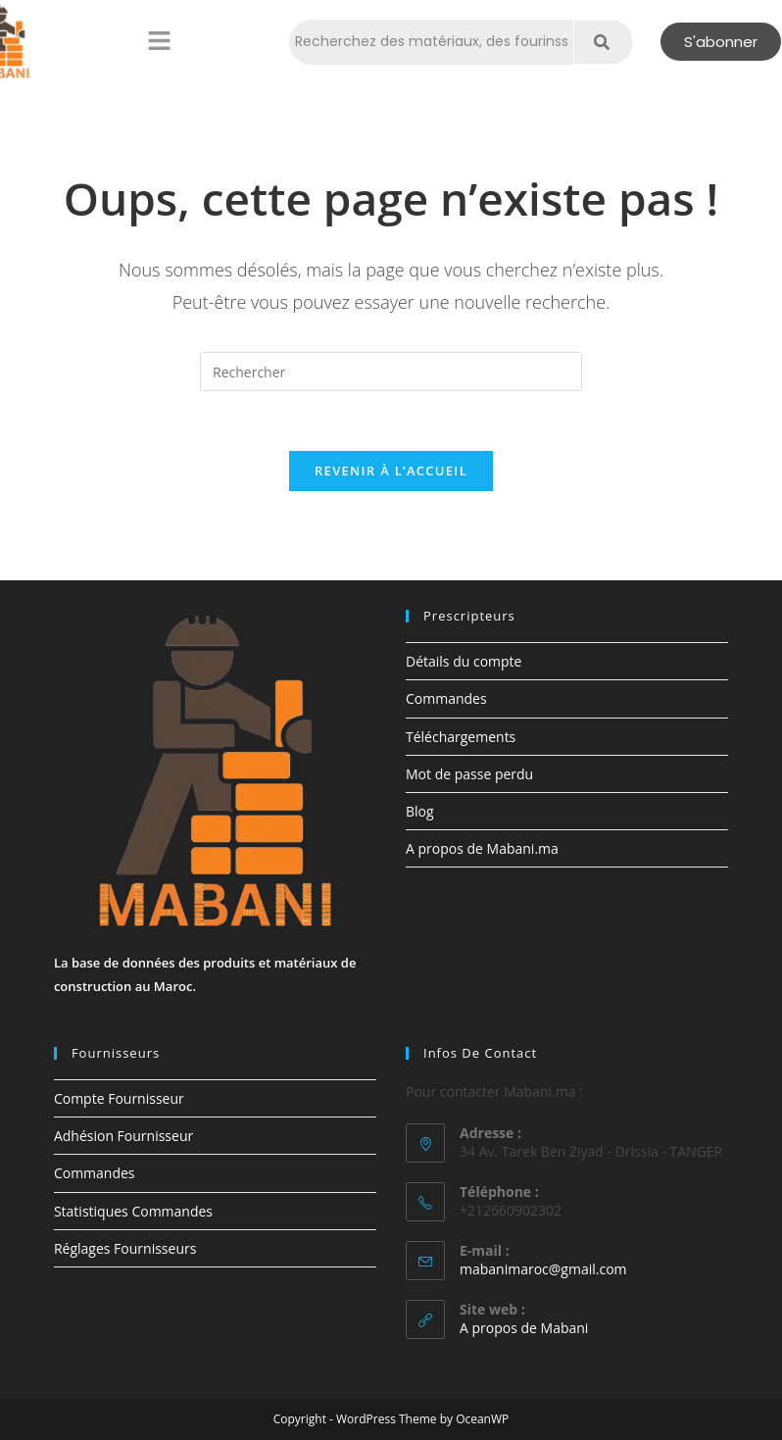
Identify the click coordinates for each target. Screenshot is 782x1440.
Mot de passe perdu (469, 774)
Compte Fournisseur (119, 1098)
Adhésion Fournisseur (123, 1135)
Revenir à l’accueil (391, 470)
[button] (158, 42)
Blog (420, 811)
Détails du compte (463, 661)
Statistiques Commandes (133, 1211)
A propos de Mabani (524, 1327)
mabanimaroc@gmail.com (543, 1269)
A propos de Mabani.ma (482, 848)
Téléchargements (460, 736)
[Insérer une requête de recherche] (391, 371)
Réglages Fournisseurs (125, 1248)
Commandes (446, 698)
